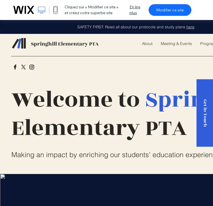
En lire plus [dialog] (135, 9)
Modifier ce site (170, 9)
